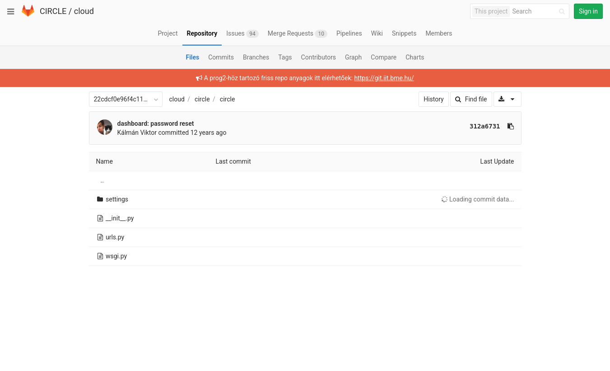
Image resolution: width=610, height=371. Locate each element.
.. (102, 180)
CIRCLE (53, 11)
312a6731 (485, 126)
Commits (221, 57)
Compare (383, 57)
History (434, 99)
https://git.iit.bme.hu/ (384, 78)
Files (192, 57)
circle (202, 99)
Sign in (588, 11)
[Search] (540, 11)
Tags (285, 57)
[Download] (507, 99)
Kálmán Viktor (137, 132)
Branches (256, 57)
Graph (353, 57)
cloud (84, 11)
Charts (414, 57)
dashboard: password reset (155, 123)
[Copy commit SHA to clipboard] (511, 126)
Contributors (318, 57)
